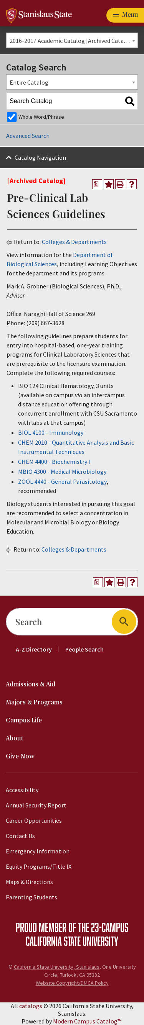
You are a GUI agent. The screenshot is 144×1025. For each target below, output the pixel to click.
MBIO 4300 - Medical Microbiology (62, 471)
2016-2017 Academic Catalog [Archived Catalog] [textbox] (72, 40)
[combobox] (72, 40)
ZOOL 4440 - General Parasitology (62, 481)
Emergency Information (38, 851)
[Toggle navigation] (125, 15)
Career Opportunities (34, 820)
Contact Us (20, 836)
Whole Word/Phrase (41, 116)
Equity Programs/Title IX (38, 866)
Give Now (20, 756)
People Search (84, 649)
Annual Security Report (36, 805)
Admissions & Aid (30, 684)
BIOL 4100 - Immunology (50, 432)
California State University (72, 941)
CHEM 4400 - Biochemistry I (54, 461)
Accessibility (22, 790)
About (14, 738)
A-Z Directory (34, 649)
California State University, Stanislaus (56, 966)
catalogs (30, 1006)
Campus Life (24, 720)
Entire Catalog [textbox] (29, 82)
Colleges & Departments (74, 242)
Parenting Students (31, 897)
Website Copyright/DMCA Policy (72, 982)
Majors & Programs (34, 702)
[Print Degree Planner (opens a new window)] (97, 184)
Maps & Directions (29, 882)
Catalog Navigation (40, 157)
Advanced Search (28, 135)
